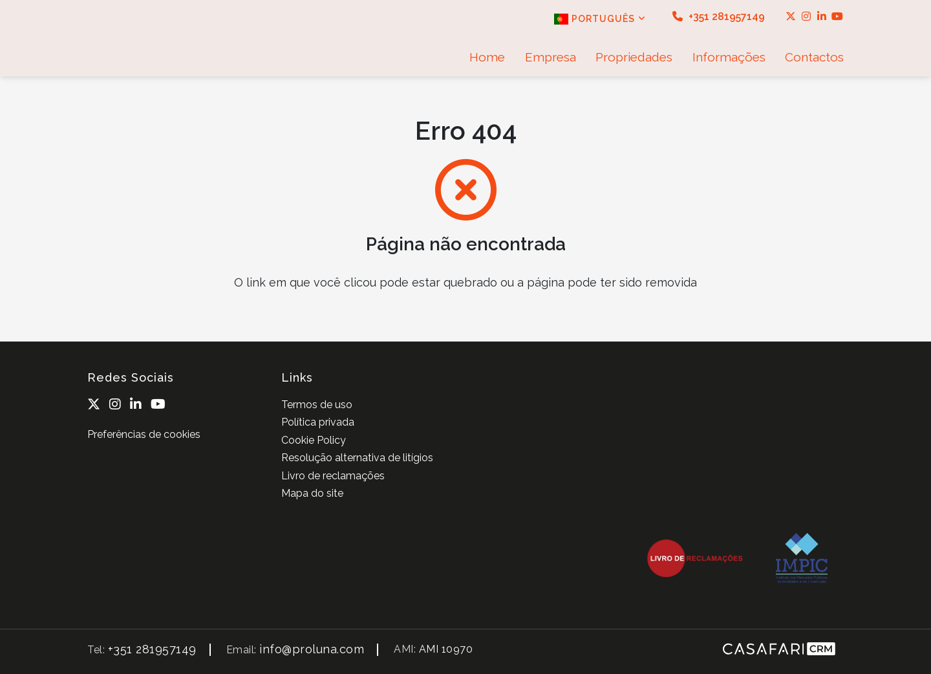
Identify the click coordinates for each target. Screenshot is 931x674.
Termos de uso (316, 404)
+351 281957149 (718, 16)
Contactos (814, 57)
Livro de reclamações (333, 476)
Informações (728, 57)
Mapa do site (312, 493)
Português (600, 19)
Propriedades (633, 57)
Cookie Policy (313, 440)
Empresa (550, 57)
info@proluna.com (311, 649)
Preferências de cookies (143, 434)
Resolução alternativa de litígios (357, 457)
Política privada (317, 422)
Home (487, 57)
